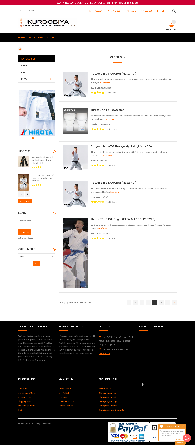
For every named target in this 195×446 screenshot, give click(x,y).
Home (20, 49)
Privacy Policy (24, 398)
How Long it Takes (128, 2)
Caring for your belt (108, 406)
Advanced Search (26, 238)
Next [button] (27, 194)
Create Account (66, 406)
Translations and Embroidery (112, 410)
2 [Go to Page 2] (138, 303)
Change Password (67, 402)
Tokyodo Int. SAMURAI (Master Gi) (113, 73)
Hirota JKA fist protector (107, 109)
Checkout (146, 11)
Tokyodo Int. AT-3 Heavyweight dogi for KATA (121, 146)
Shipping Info (24, 402)
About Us (22, 389)
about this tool (180, 439)
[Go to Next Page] (174, 302)
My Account (95, 11)
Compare (130, 11)
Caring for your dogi (108, 402)
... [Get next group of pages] (167, 303)
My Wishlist (113, 11)
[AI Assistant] (187, 438)
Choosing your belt (107, 398)
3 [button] (40, 136)
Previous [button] (21, 194)
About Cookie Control (161, 426)
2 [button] (36, 136)
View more (25, 201)
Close (183, 426)
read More (180, 443)
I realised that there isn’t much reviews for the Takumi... (43, 178)
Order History (65, 389)
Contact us (104, 354)
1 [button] (32, 136)
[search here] (36, 220)
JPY (21, 11)
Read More (105, 83)
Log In (160, 11)
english (33, 11)
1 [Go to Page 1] (131, 303)
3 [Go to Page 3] (145, 303)
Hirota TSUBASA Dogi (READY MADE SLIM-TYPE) (123, 219)
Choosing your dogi (107, 393)
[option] (36, 113)
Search (23, 213)
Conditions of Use (26, 393)
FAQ (20, 410)
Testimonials (105, 389)
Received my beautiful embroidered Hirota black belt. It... (42, 160)
